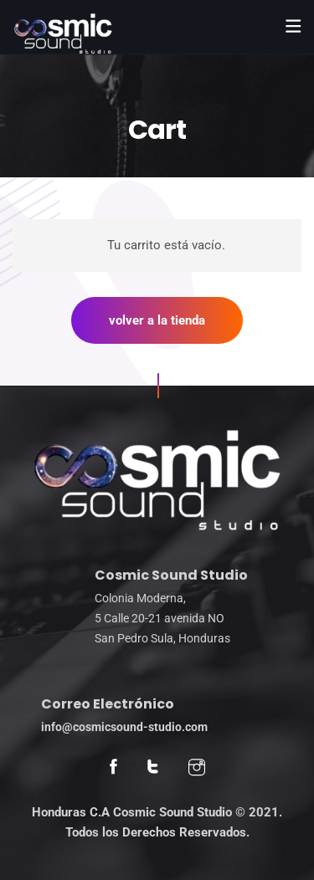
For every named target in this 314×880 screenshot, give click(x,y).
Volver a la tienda (157, 320)
